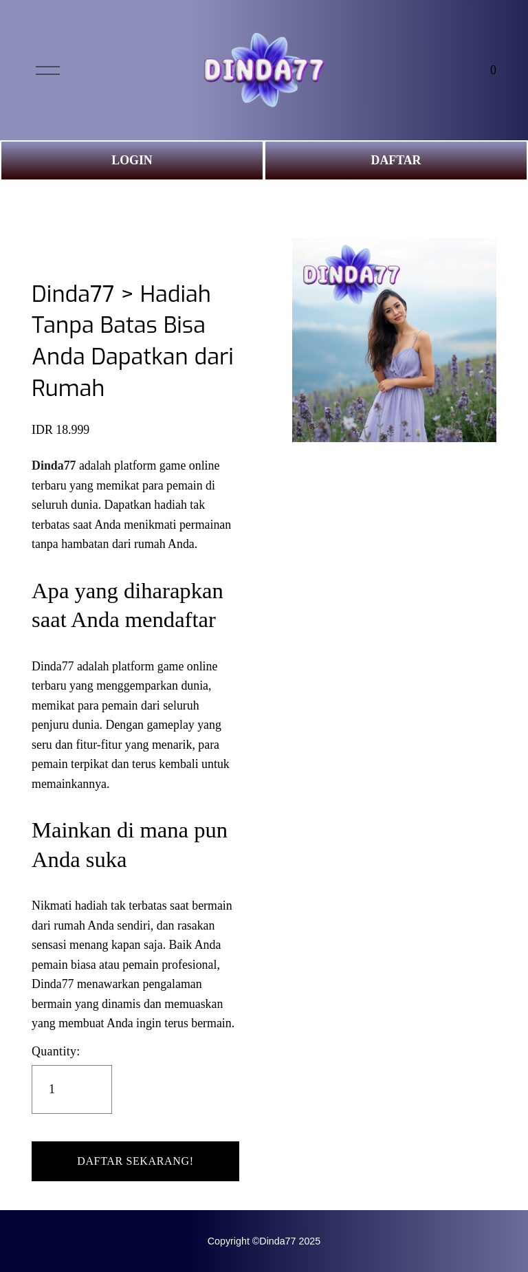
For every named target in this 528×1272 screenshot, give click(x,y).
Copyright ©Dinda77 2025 (264, 1241)
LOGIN (131, 160)
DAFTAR (396, 160)
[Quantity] (72, 1089)
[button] (135, 1161)
